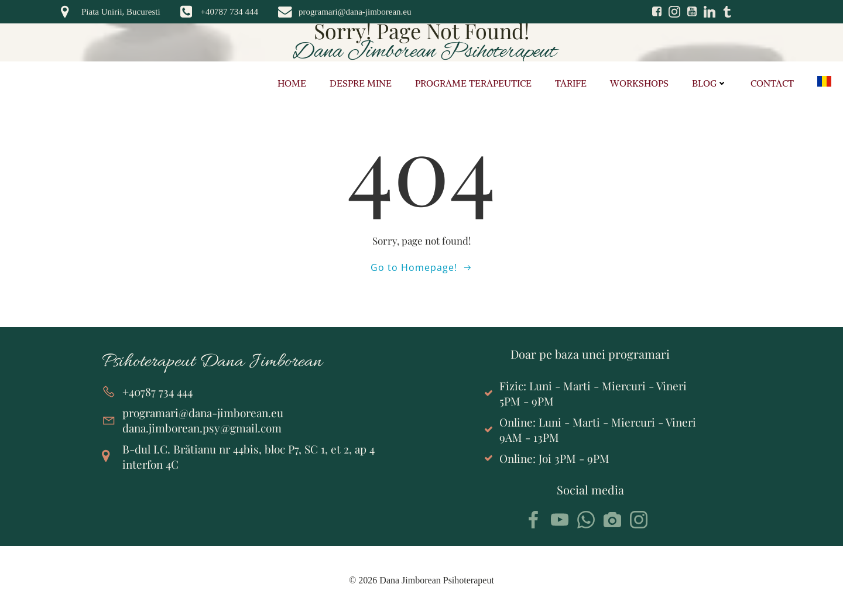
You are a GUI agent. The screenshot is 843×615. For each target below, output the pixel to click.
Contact (772, 83)
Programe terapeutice (473, 83)
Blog (709, 83)
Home (291, 83)
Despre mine (361, 83)
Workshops (639, 83)
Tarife (571, 83)
